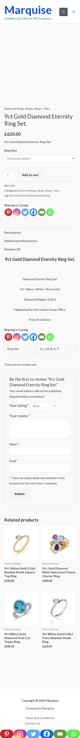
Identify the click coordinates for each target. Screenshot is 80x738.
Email (13, 461)
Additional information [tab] (20, 241)
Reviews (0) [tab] (12, 249)
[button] (74, 12)
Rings (29, 108)
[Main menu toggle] (63, 12)
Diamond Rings (14, 108)
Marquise (28, 9)
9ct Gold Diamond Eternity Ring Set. (30, 195)
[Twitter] (25, 337)
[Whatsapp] (50, 337)
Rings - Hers (42, 108)
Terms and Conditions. (40, 718)
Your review (19, 416)
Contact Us (32, 723)
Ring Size (10, 150)
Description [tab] (12, 232)
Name (14, 444)
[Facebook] (33, 337)
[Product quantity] (9, 175)
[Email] (41, 337)
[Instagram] (16, 337)
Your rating (19, 405)
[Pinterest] (8, 337)
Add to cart (30, 175)
